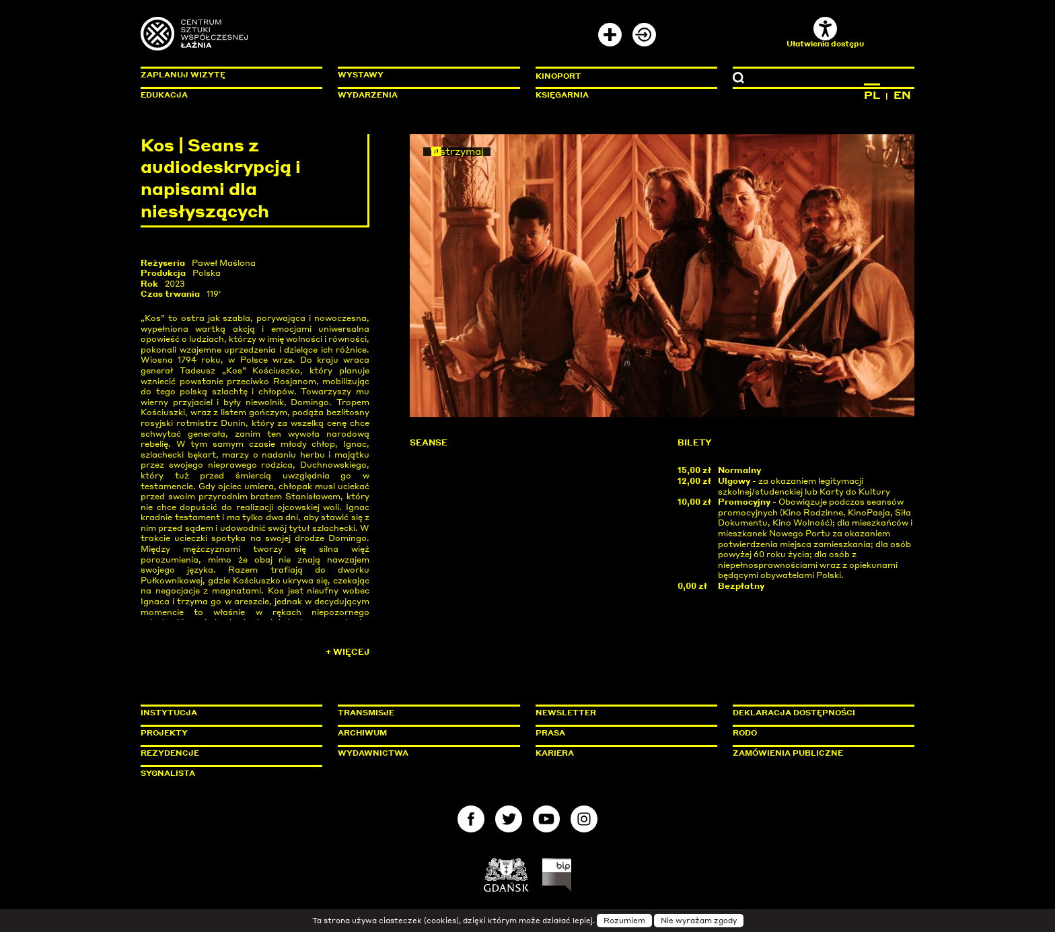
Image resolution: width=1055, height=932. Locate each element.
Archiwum (362, 733)
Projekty (164, 733)
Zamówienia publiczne (818, 753)
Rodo (745, 733)
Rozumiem (624, 920)
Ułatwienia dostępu (825, 32)
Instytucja (169, 712)
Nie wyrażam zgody (699, 920)
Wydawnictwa (373, 753)
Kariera (555, 753)
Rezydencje (170, 753)
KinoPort (558, 76)
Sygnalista (168, 773)
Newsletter (566, 712)
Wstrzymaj (457, 151)
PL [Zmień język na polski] (872, 95)
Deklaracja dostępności (794, 712)
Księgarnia (562, 95)
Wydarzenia (368, 95)
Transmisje (423, 712)
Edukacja (164, 95)
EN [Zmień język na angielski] (902, 95)
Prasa (550, 733)
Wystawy (361, 74)
